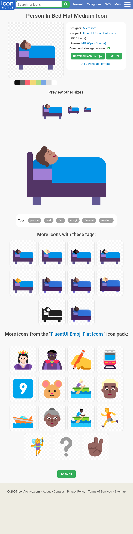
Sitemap (120, 491)
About (47, 491)
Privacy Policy (76, 491)
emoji (73, 220)
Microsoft (89, 28)
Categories (94, 4)
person (35, 220)
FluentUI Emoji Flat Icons (99, 33)
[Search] (66, 4)
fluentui (89, 220)
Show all (66, 474)
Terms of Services (100, 491)
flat (60, 220)
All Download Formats (96, 63)
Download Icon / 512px (87, 56)
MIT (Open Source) (93, 43)
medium (106, 220)
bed (48, 220)
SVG (108, 4)
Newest (78, 4)
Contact (59, 491)
